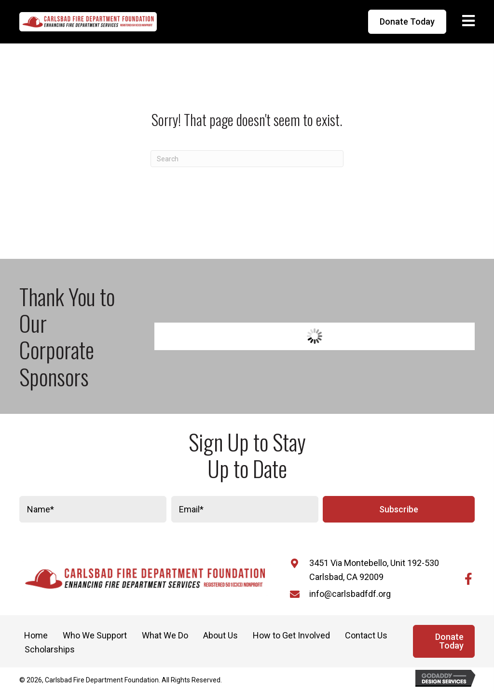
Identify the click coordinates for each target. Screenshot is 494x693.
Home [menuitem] (36, 635)
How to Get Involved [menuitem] (291, 635)
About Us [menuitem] (220, 635)
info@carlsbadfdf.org (350, 594)
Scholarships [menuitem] (50, 649)
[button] (399, 509)
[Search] (247, 158)
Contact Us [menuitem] (366, 635)
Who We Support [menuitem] (95, 635)
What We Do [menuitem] (165, 635)
